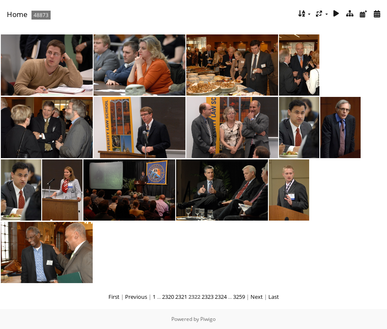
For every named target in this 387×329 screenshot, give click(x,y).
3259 (239, 297)
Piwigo (208, 319)
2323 (207, 297)
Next (256, 297)
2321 (181, 297)
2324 (221, 297)
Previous (136, 297)
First (114, 297)
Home (17, 14)
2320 (168, 297)
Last (273, 297)
